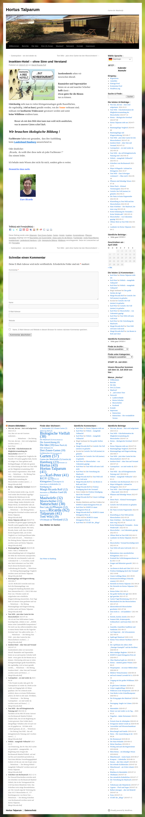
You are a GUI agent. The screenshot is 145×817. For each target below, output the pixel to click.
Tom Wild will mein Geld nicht (120, 548)
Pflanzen (88, 235)
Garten (55, 235)
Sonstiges (12, 238)
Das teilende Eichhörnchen (119, 764)
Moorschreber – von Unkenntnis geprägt (124, 530)
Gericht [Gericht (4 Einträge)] (66, 459)
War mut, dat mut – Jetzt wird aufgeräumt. (22, 428)
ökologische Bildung (49, 240)
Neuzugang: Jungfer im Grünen (121, 703)
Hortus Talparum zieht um (119, 123)
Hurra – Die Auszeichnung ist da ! (121, 734)
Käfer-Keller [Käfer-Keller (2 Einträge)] (45, 484)
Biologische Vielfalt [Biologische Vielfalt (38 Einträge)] (55, 434)
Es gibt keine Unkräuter (118, 686)
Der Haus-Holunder (117, 742)
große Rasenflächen (91, 238)
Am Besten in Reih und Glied (120, 568)
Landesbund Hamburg (25, 142)
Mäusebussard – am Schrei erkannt (122, 767)
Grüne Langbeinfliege (117, 688)
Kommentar (14, 270)
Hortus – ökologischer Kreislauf (121, 117)
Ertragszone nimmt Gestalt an (120, 724)
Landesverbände (117, 398)
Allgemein (33, 235)
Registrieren (114, 78)
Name (11, 303)
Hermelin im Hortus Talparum (120, 584)
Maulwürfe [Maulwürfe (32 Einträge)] (51, 498)
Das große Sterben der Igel (119, 594)
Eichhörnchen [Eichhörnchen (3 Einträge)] (46, 453)
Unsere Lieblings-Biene (118, 576)
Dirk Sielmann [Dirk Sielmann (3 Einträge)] (46, 448)
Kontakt (80, 46)
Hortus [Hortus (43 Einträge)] (49, 465)
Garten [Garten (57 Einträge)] (49, 456)
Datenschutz (116, 413)
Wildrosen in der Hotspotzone (120, 691)
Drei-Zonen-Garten (45, 235)
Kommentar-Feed (116, 86)
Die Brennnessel (115, 739)
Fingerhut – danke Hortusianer (120, 716)
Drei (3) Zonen (47, 46)
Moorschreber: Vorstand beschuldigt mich (124, 543)
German (115, 59)
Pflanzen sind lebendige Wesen (120, 181)
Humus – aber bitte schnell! (119, 762)
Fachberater (77, 238)
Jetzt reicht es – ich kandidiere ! (121, 612)
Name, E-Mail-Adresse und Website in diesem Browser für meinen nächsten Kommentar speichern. (50, 330)
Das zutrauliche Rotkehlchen (120, 777)
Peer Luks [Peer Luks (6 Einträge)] (46, 507)
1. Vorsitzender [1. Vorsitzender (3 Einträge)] (46, 428)
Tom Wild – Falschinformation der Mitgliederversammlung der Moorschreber (122, 112)
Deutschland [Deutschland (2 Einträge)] (58, 439)
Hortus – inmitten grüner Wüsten (121, 663)
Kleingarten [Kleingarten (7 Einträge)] (47, 481)
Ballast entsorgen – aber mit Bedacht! (123, 790)
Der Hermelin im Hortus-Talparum (122, 586)
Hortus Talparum (23, 9)
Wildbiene (62, 240)
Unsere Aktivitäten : (17, 426)
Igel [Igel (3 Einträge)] (42, 476)
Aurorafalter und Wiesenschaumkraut (123, 726)
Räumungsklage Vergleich (119, 128)
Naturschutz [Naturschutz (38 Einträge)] (52, 504)
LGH (39, 240)
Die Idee (35, 46)
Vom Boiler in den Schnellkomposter (122, 693)
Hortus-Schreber (117, 400)
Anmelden (113, 81)
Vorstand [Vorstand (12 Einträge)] (60, 519)
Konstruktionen (78, 235)
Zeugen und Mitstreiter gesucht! (121, 563)
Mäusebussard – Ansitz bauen (120, 757)
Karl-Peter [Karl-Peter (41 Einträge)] (57, 475)
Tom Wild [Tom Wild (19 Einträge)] (49, 516)
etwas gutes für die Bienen (62, 238)
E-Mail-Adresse (14, 312)
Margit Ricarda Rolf (38, 65)
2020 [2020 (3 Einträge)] (49, 431)
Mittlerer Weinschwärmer (119, 673)
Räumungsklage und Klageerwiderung (21, 579)
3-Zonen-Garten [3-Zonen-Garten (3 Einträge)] (60, 428)
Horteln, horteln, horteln (118, 617)
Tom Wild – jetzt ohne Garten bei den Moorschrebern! (78, 56)
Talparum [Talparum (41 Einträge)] (51, 513)
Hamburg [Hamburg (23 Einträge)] (49, 462)
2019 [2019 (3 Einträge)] (43, 431)
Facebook (115, 405)
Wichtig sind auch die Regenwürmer (122, 747)
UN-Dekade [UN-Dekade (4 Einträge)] (46, 520)
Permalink (16, 243)
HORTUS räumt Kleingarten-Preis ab (89, 505)
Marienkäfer (114, 708)
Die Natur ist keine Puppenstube (121, 196)
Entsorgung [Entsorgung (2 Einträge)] (57, 453)
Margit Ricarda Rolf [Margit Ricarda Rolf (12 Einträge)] (54, 489)
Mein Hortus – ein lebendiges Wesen (122, 752)
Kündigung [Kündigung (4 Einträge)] (45, 487)
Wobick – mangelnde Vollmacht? (121, 158)
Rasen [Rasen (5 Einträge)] (44, 511)
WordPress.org (115, 89)
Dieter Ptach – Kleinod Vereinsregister (123, 500)
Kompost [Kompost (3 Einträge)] (59, 482)
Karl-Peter (113, 275)
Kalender (122, 68)
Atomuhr (122, 70)
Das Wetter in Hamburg (48, 559)
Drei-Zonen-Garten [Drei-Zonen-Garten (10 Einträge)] (52, 450)
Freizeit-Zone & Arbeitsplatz (120, 721)
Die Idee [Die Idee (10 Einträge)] (47, 444)
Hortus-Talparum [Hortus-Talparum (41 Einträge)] (53, 470)
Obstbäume (114, 775)
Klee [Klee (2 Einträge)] (56, 479)
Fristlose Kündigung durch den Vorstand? (124, 571)
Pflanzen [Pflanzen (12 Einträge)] (60, 507)
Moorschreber (117, 403)
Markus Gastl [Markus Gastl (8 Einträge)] (58, 492)
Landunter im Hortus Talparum (120, 227)
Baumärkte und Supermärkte (40, 238)
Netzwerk (70, 46)
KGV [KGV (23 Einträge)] (46, 478)
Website (12, 321)
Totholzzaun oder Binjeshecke (120, 785)
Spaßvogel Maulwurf (117, 637)
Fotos (112, 795)
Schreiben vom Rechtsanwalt (120, 163)
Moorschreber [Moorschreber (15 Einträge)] (51, 501)
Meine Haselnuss (116, 744)
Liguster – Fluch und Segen (119, 787)
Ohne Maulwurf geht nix (118, 660)
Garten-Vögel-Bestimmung (119, 599)
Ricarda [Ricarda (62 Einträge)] (58, 510)
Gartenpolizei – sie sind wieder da (22, 56)
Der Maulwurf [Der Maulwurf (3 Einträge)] (46, 440)
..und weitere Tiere (118, 393)
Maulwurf (59, 46)
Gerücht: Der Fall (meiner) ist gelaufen (123, 505)
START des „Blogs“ (93, 523)
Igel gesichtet (114, 596)
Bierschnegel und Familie (119, 731)
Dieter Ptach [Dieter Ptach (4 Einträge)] (60, 445)
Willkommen (14, 46)
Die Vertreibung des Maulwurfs (121, 780)
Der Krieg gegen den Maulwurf (121, 698)
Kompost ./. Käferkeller (118, 759)
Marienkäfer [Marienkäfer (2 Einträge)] (45, 492)
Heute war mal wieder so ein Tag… (122, 711)
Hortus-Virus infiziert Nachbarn (121, 640)
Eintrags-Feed (115, 83)
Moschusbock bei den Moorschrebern (123, 601)
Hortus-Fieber (115, 591)
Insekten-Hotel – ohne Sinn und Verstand (22, 645)
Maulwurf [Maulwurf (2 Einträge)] (44, 495)
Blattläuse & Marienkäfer (119, 772)
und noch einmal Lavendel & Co (121, 675)
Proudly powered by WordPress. (122, 810)
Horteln (62, 235)
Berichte (25, 46)
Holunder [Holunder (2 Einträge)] (63, 462)
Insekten (69, 235)
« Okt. (110, 268)
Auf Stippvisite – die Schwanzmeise (122, 632)
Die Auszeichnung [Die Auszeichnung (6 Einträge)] (50, 442)
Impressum (90, 46)
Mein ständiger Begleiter (118, 652)
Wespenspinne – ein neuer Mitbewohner (123, 668)
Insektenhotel (14, 240)
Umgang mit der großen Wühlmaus (122, 680)
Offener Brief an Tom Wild (119, 222)
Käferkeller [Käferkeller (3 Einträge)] (55, 484)
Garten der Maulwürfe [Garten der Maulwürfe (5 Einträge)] (51, 459)
